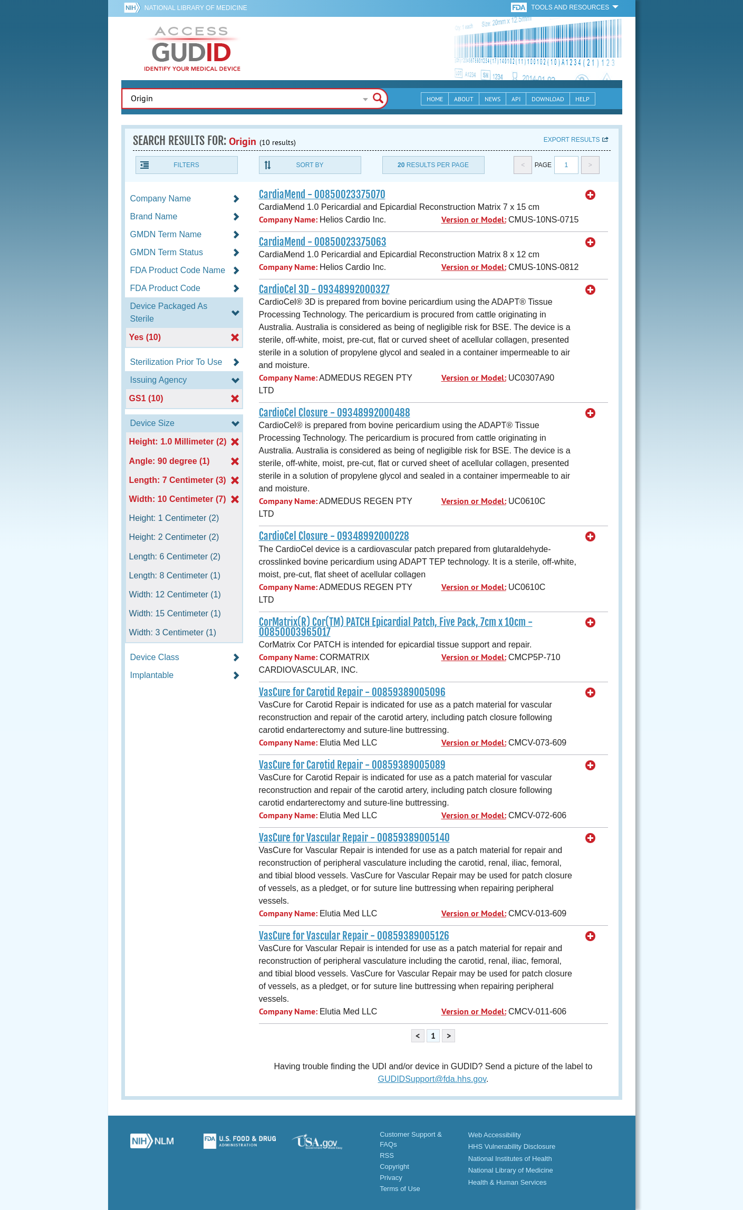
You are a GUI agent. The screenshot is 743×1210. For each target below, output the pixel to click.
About (464, 99)
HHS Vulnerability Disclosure (512, 1146)
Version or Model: (473, 219)
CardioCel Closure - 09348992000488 (334, 412)
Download (548, 99)
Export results (572, 139)
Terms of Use (400, 1189)
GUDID (192, 48)
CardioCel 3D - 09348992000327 (324, 289)
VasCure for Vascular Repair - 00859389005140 (354, 837)
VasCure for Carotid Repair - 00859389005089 (352, 765)
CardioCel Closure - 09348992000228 (334, 536)
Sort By (309, 165)
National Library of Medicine (195, 8)
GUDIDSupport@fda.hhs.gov (432, 1079)
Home (435, 99)
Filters (186, 165)
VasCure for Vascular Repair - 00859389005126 (354, 936)
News (492, 99)
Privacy (391, 1178)
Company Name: (288, 219)
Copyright (394, 1166)
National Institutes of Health (510, 1159)
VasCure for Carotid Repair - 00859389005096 (352, 692)
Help (582, 99)
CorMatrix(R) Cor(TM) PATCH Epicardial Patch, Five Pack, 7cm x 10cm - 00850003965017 (396, 627)
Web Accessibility (494, 1135)
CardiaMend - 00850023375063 (323, 242)
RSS (387, 1155)
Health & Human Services (507, 1182)
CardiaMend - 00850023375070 (322, 194)
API (516, 99)
